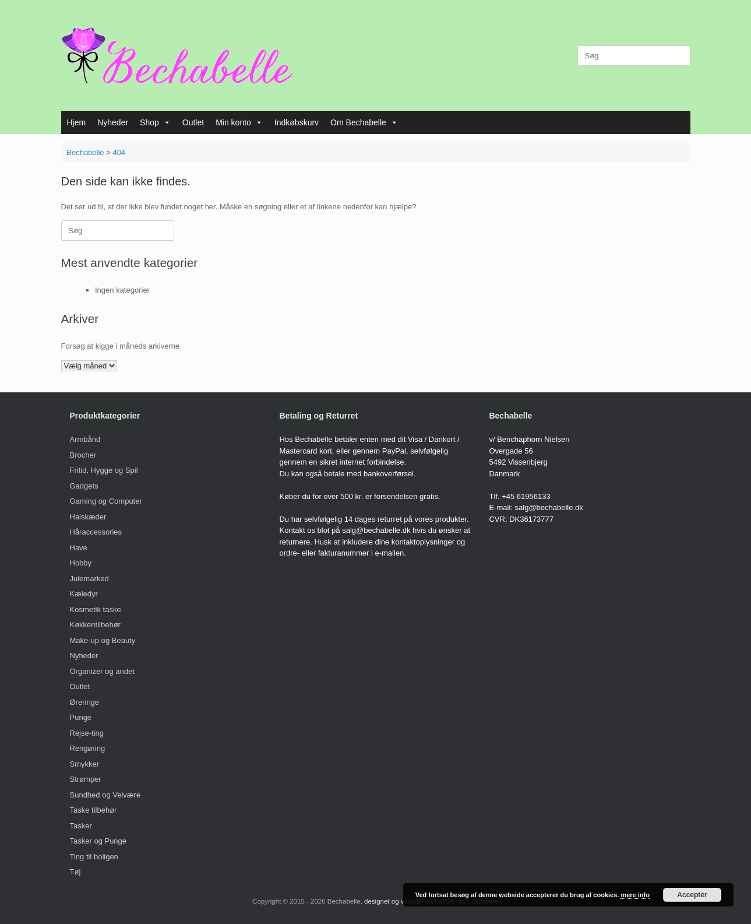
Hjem (76, 122)
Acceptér (692, 895)
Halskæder (88, 516)
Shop (155, 122)
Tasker (81, 825)
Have (78, 547)
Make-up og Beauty (103, 640)
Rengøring (87, 748)
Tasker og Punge (98, 841)
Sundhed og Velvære (105, 795)
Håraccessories (96, 532)
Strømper (85, 779)
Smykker (85, 764)
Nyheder (112, 122)
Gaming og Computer (106, 501)
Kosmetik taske (95, 609)
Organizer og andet (102, 671)
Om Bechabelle (364, 122)
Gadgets (84, 486)
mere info (635, 894)
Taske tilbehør (93, 810)
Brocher (83, 455)
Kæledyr (84, 593)
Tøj (75, 871)
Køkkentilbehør (95, 624)
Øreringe (85, 702)
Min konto (239, 122)
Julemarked (89, 578)
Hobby (81, 562)
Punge (81, 717)
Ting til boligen (94, 856)
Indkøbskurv (296, 122)
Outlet (193, 122)
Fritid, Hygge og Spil (104, 470)
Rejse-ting (87, 733)
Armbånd (85, 439)
